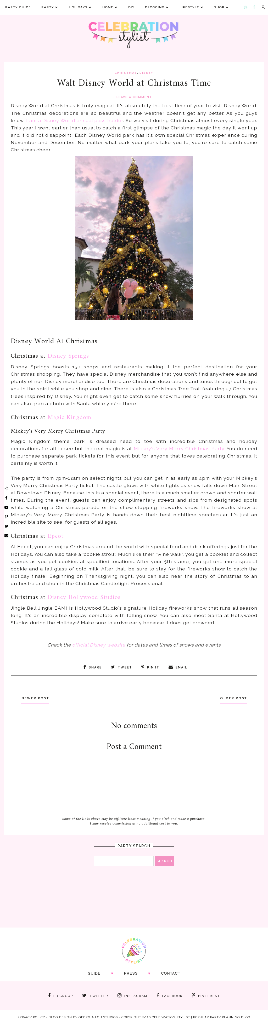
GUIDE (94, 973)
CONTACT (170, 973)
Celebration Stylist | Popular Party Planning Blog (201, 1017)
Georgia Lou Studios (98, 1017)
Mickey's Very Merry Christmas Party (179, 448)
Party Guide (18, 7)
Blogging (157, 7)
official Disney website (98, 645)
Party (49, 7)
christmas (126, 73)
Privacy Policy (31, 1017)
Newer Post (37, 698)
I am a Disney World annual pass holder (74, 120)
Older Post (231, 698)
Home (110, 7)
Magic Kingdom (69, 417)
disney (146, 73)
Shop (221, 7)
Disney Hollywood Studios (84, 597)
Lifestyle (192, 7)
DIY (131, 7)
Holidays (80, 7)
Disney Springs (68, 356)
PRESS (131, 973)
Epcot (56, 536)
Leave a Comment (134, 97)
